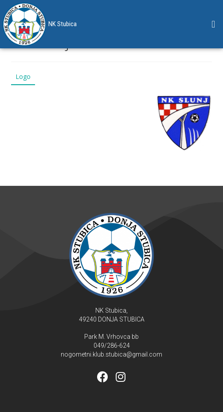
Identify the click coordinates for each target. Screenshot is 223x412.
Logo (23, 76)
